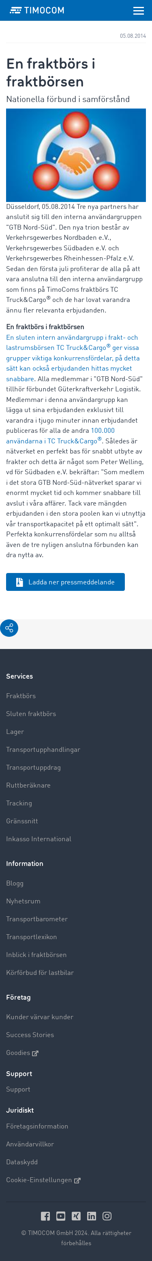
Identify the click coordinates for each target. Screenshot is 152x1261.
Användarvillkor (30, 1144)
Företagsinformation (37, 1126)
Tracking (19, 803)
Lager (15, 732)
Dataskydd (22, 1162)
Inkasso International (38, 839)
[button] (9, 628)
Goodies (22, 1053)
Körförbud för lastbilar (40, 973)
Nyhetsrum (23, 901)
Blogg (15, 883)
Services (19, 676)
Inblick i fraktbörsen (36, 955)
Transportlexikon (31, 937)
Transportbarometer (37, 919)
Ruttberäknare (28, 785)
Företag (18, 997)
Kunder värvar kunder (39, 1017)
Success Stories (30, 1035)
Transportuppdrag (33, 767)
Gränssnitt (22, 821)
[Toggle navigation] (138, 10)
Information (24, 863)
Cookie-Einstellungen (43, 1180)
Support (18, 1089)
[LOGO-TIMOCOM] (37, 10)
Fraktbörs (21, 696)
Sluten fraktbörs (31, 714)
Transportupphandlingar (43, 750)
